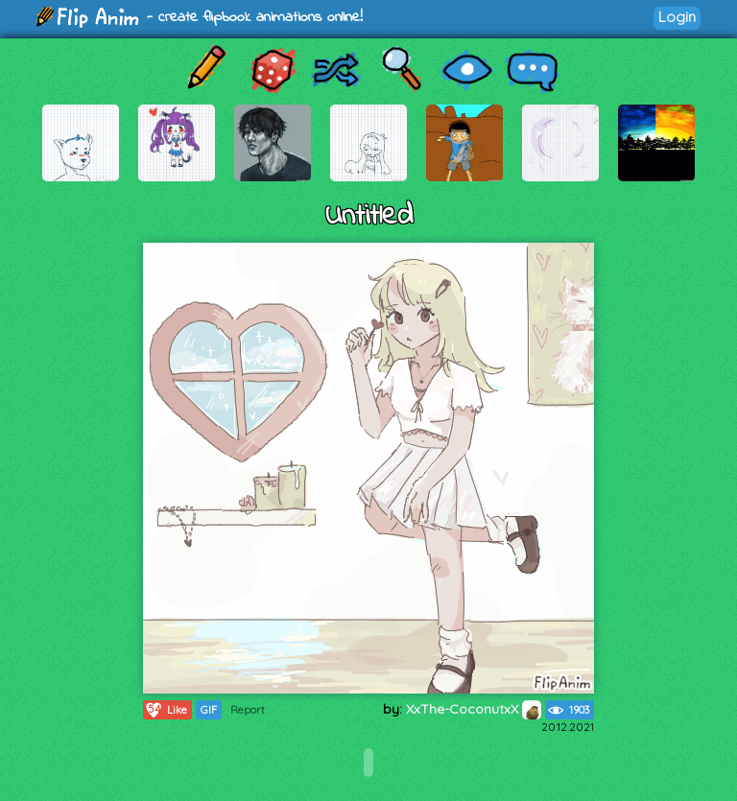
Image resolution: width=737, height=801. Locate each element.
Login (677, 17)
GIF (209, 710)
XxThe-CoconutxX (473, 709)
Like (165, 709)
